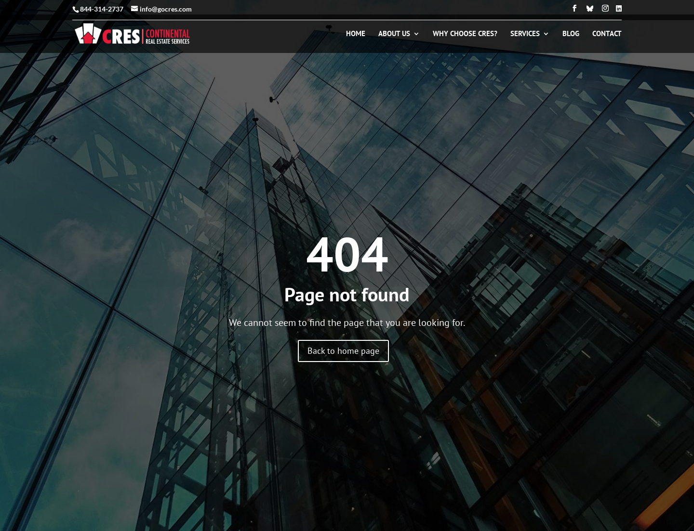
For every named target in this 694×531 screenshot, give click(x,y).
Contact (607, 34)
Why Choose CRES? (465, 34)
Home (355, 34)
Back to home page (343, 351)
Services (525, 34)
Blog (570, 34)
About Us (394, 34)
